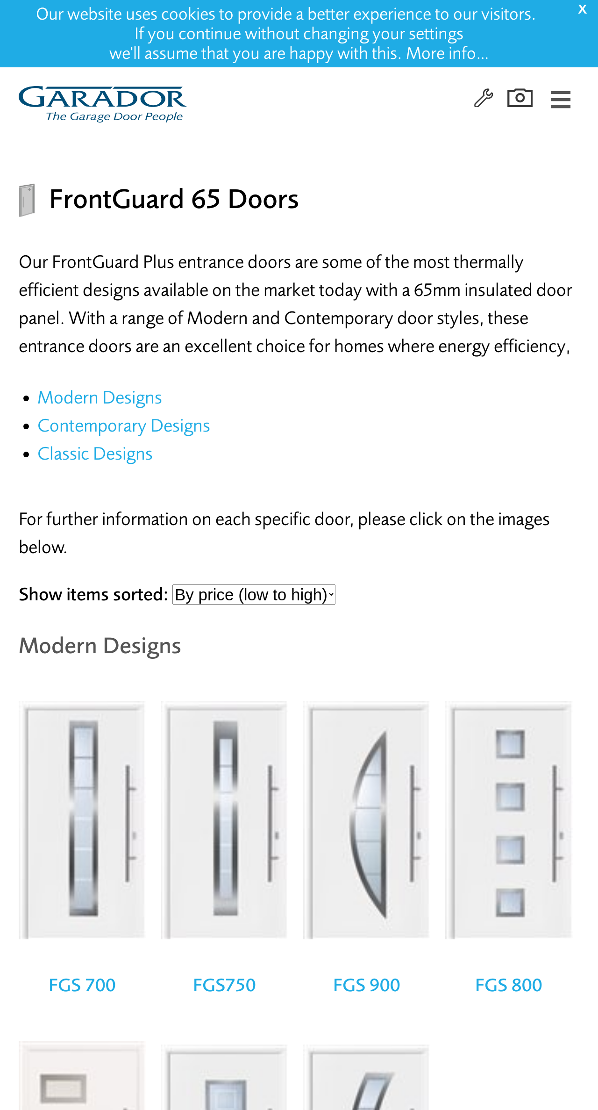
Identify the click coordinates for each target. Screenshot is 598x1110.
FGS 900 (366, 985)
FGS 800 (508, 985)
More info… (447, 53)
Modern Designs (99, 397)
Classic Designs (95, 453)
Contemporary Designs (123, 425)
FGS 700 (82, 985)
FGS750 (224, 985)
